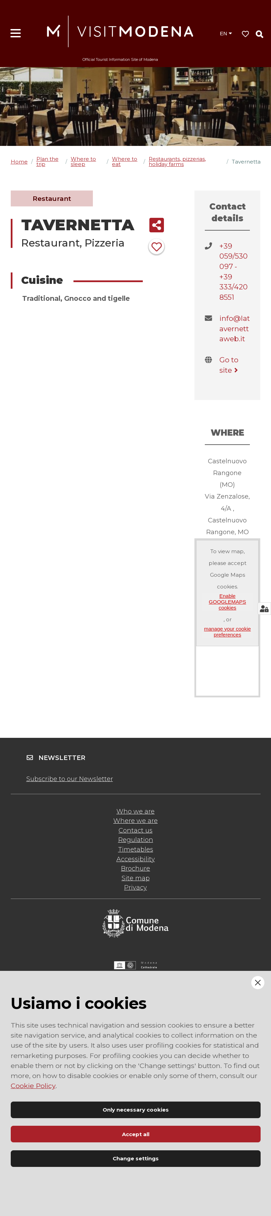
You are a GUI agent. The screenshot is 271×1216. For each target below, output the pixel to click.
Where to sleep (83, 161)
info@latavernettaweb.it (234, 328)
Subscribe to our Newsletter (69, 779)
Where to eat (124, 161)
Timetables (135, 849)
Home (19, 161)
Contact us (135, 830)
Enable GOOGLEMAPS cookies (227, 602)
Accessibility (135, 859)
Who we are (135, 811)
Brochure (135, 868)
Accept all (135, 1134)
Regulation (135, 840)
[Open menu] (15, 33)
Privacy (135, 887)
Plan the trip (47, 161)
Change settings (136, 1158)
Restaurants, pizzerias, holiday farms (177, 161)
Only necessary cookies (136, 1109)
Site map (136, 878)
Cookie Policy (33, 1086)
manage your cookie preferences (227, 632)
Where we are (135, 821)
